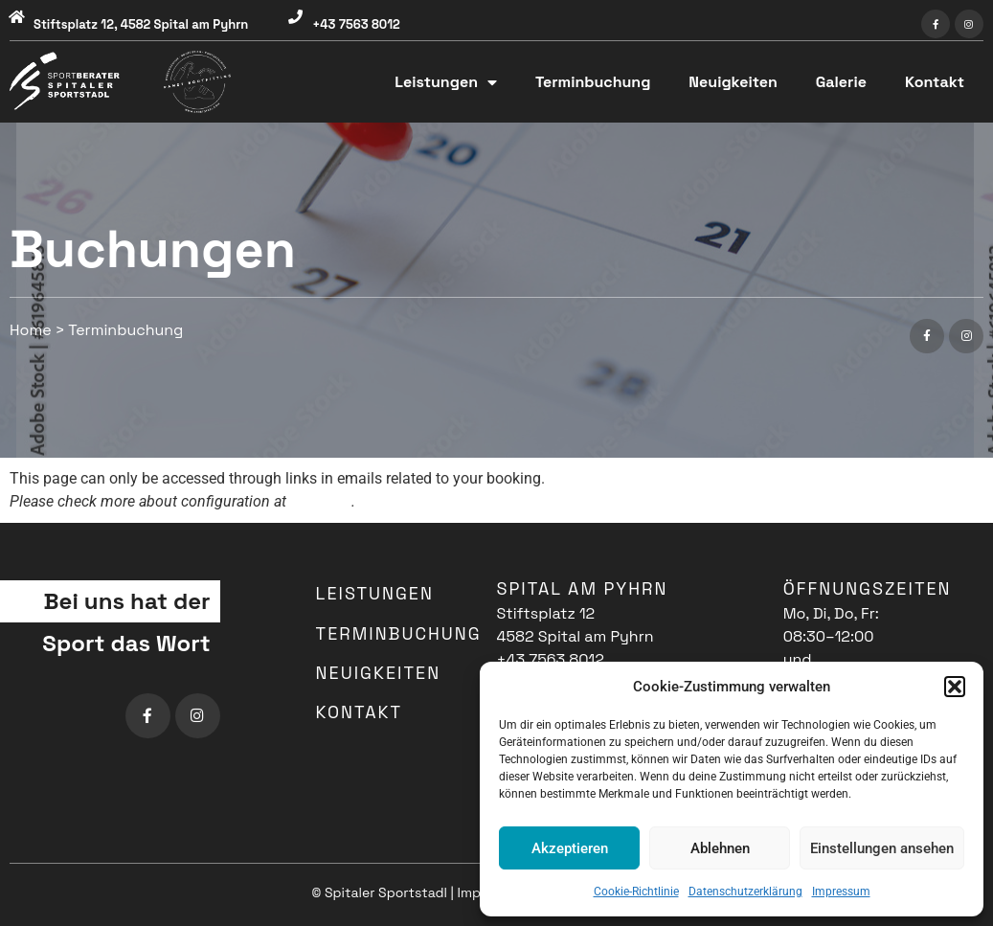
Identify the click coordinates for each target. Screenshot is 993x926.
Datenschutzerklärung (745, 891)
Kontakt (934, 82)
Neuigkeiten (732, 82)
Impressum (841, 891)
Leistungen (446, 82)
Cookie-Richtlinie (636, 891)
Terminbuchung (592, 82)
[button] (954, 686)
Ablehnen (720, 848)
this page (320, 501)
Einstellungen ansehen (882, 848)
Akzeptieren (569, 848)
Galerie (841, 82)
